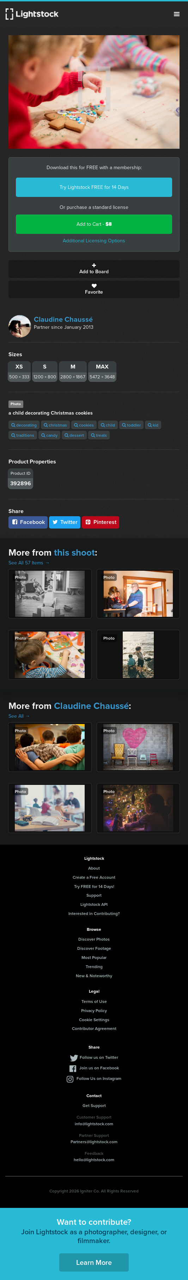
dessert (74, 435)
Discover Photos (94, 939)
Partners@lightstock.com (94, 1142)
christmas (55, 425)
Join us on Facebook (99, 1068)
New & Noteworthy (94, 976)
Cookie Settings (94, 1020)
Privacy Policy (94, 1010)
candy (49, 435)
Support (94, 895)
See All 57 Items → (29, 563)
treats (99, 435)
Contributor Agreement (94, 1028)
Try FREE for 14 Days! (94, 886)
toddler (131, 425)
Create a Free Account (94, 877)
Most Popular (94, 957)
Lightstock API (94, 904)
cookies (84, 425)
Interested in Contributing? (94, 913)
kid (153, 425)
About (94, 868)
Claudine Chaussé (63, 319)
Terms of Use (94, 1001)
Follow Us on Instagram (99, 1078)
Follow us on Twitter (99, 1057)
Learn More (94, 1262)
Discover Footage (94, 948)
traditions (22, 435)
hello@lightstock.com (94, 1160)
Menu (176, 14)
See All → (19, 716)
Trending (94, 966)
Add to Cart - (94, 224)
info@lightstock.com (94, 1124)
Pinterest (100, 522)
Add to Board (94, 269)
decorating (24, 425)
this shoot (74, 552)
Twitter (65, 522)
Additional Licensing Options (94, 240)
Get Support (94, 1105)
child (108, 425)
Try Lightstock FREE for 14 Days (94, 187)
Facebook (28, 522)
